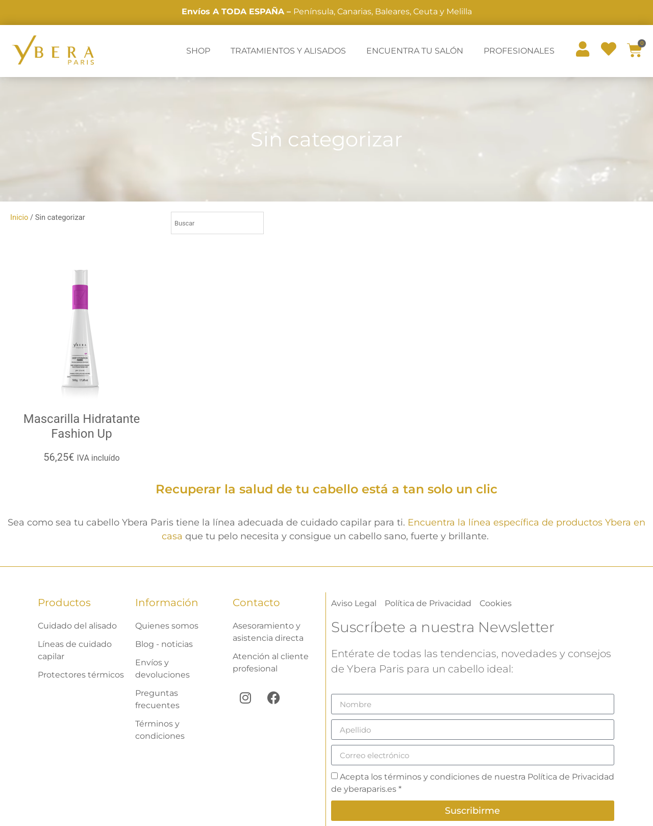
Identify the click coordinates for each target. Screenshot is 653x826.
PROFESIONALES (519, 51)
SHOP (198, 51)
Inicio (19, 217)
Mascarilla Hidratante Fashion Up (81, 426)
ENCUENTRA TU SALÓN (414, 51)
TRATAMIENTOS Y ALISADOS (288, 51)
